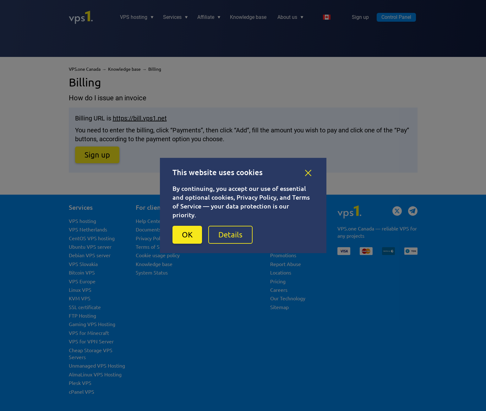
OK (187, 234)
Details (230, 234)
